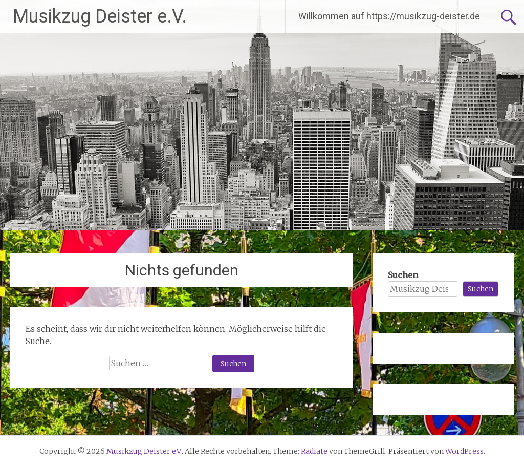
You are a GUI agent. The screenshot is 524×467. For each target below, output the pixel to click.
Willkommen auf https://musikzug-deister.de (389, 16)
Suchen (403, 275)
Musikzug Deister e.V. (100, 16)
